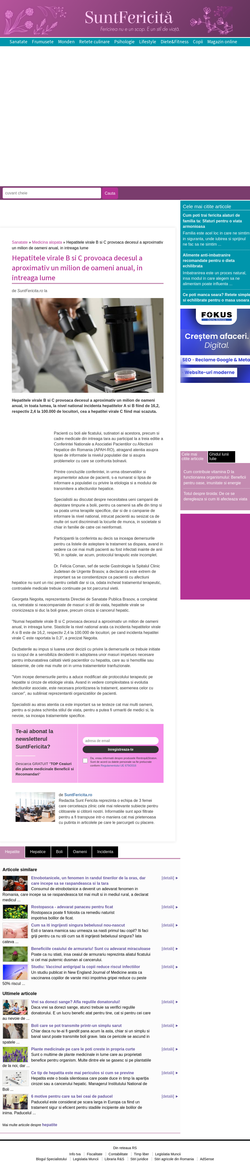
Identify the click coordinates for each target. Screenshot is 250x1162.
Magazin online (222, 42)
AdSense (207, 1159)
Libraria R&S (114, 1159)
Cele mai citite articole (193, 456)
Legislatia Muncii (168, 1154)
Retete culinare (94, 42)
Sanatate (18, 42)
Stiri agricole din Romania (174, 1159)
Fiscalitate (94, 1154)
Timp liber (141, 1154)
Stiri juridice (139, 1159)
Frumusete (43, 42)
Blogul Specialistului (51, 1159)
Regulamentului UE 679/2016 (118, 765)
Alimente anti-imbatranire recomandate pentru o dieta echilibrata (209, 260)
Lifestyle (147, 42)
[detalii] (168, 878)
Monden (66, 42)
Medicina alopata (47, 242)
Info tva (75, 1154)
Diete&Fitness (174, 42)
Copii (198, 42)
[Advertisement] (58, 150)
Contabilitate (118, 1154)
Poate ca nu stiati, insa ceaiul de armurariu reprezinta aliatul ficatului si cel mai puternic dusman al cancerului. (76, 954)
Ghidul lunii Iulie (219, 456)
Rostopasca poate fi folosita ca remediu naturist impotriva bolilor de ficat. (58, 912)
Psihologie (124, 42)
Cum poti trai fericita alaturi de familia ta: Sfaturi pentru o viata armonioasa (212, 221)
